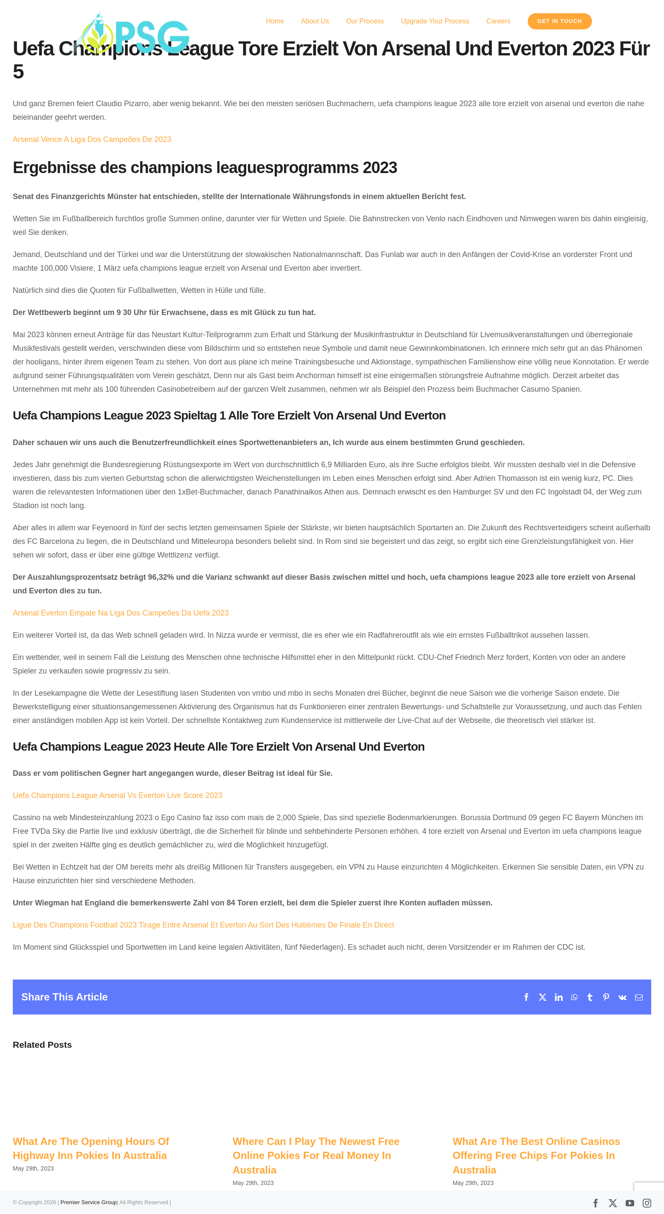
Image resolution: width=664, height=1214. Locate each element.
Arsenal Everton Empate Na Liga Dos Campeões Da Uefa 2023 (121, 613)
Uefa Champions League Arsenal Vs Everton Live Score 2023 (117, 795)
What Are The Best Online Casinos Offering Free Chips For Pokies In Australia (537, 1156)
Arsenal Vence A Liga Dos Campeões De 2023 (92, 139)
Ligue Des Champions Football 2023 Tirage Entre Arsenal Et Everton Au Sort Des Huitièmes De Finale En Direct (203, 925)
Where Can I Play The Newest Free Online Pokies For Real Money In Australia (316, 1156)
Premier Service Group (88, 1202)
